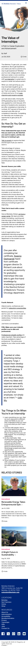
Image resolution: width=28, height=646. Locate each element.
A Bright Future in (9, 553)
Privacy (4, 620)
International (5, 499)
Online (3, 604)
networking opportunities (17, 308)
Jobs (3, 626)
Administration (6, 614)
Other (3, 606)
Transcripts (5, 622)
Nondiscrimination (7, 618)
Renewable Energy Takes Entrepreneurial (13, 503)
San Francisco (6, 602)
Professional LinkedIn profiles (11, 335)
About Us (4, 612)
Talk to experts (6, 140)
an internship (9, 79)
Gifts (3, 624)
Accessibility (5, 616)
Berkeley (4, 600)
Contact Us (5, 628)
